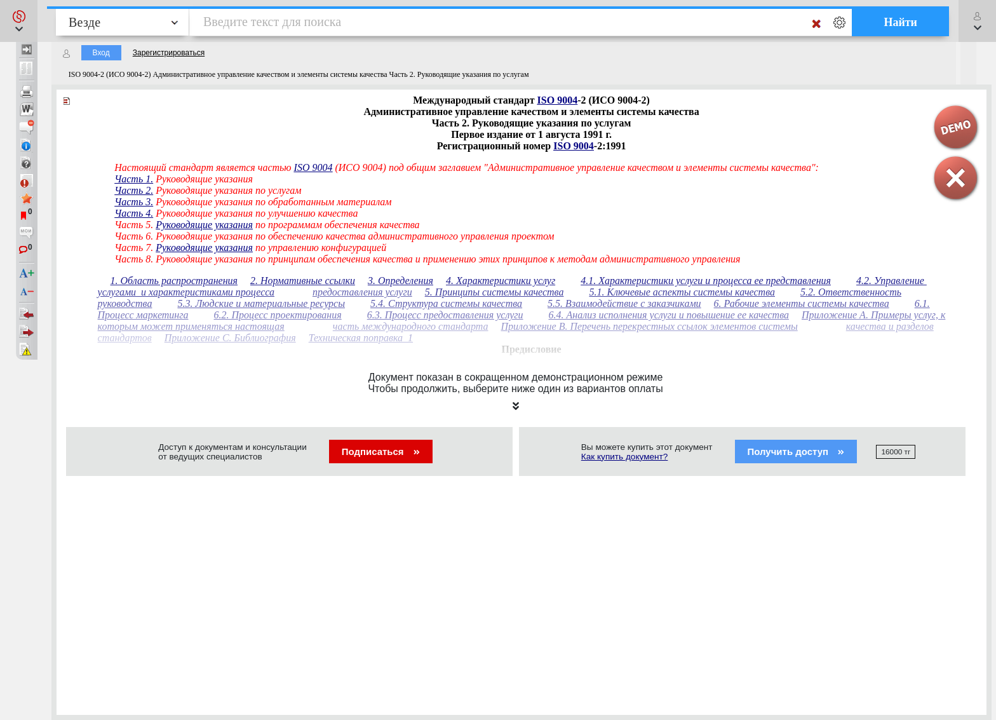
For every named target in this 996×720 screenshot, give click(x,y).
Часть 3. (133, 201)
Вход (101, 52)
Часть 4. (133, 213)
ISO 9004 (557, 100)
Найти (900, 22)
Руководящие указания (204, 224)
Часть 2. (133, 190)
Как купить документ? (624, 456)
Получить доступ (796, 451)
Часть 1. (133, 178)
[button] (18, 21)
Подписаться (381, 451)
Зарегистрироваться (169, 52)
